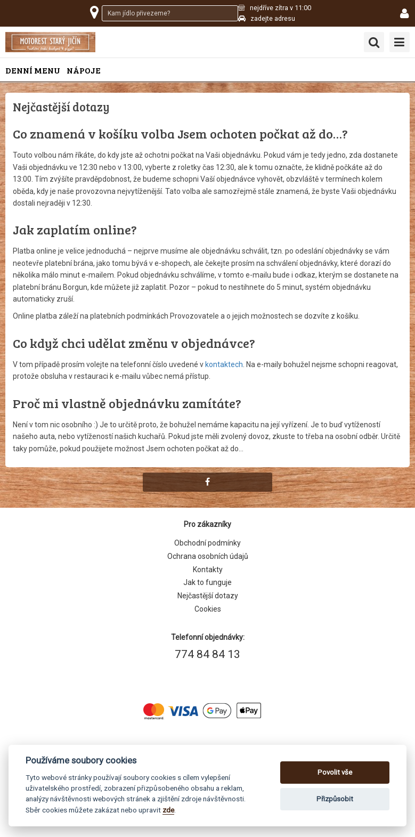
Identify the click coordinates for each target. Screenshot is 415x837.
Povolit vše (335, 772)
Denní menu (32, 70)
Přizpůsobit (334, 799)
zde (168, 810)
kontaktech (224, 364)
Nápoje (84, 70)
